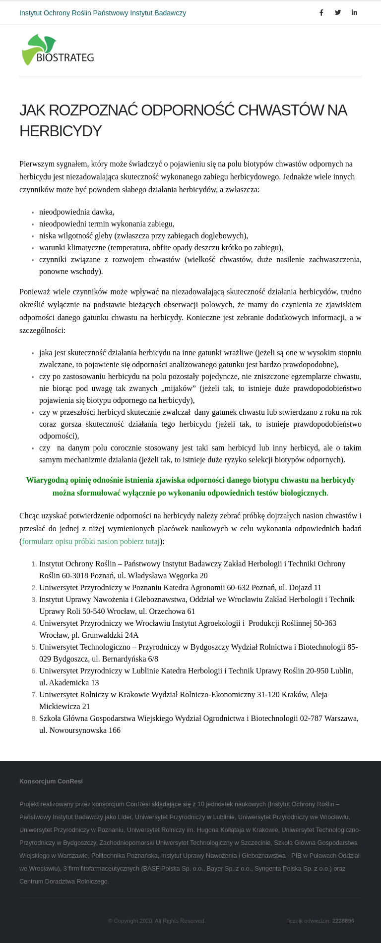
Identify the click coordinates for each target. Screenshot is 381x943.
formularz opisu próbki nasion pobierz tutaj (91, 541)
